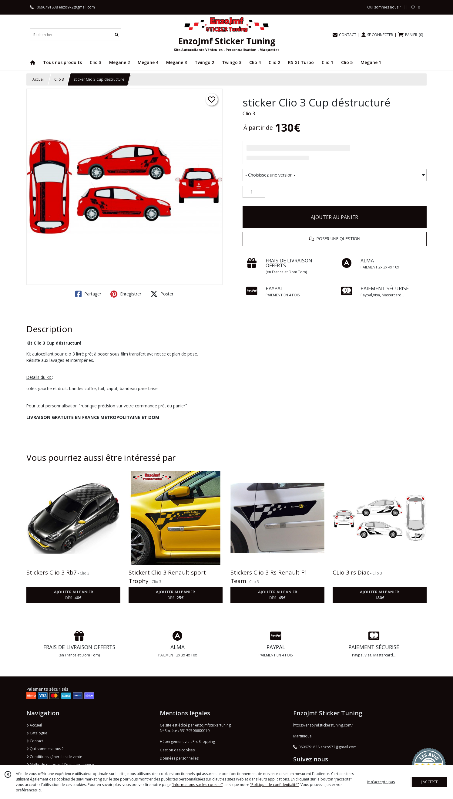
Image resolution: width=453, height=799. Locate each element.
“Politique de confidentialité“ (274, 784)
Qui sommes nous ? (44, 748)
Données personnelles (179, 758)
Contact (34, 740)
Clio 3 (59, 79)
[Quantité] (254, 192)
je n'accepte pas (381, 781)
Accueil (38, 79)
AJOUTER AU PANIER (334, 217)
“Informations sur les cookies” (197, 784)
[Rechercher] (117, 35)
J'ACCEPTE (429, 781)
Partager (88, 294)
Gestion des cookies (177, 750)
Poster (161, 294)
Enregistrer (125, 294)
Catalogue (36, 733)
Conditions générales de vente (54, 756)
